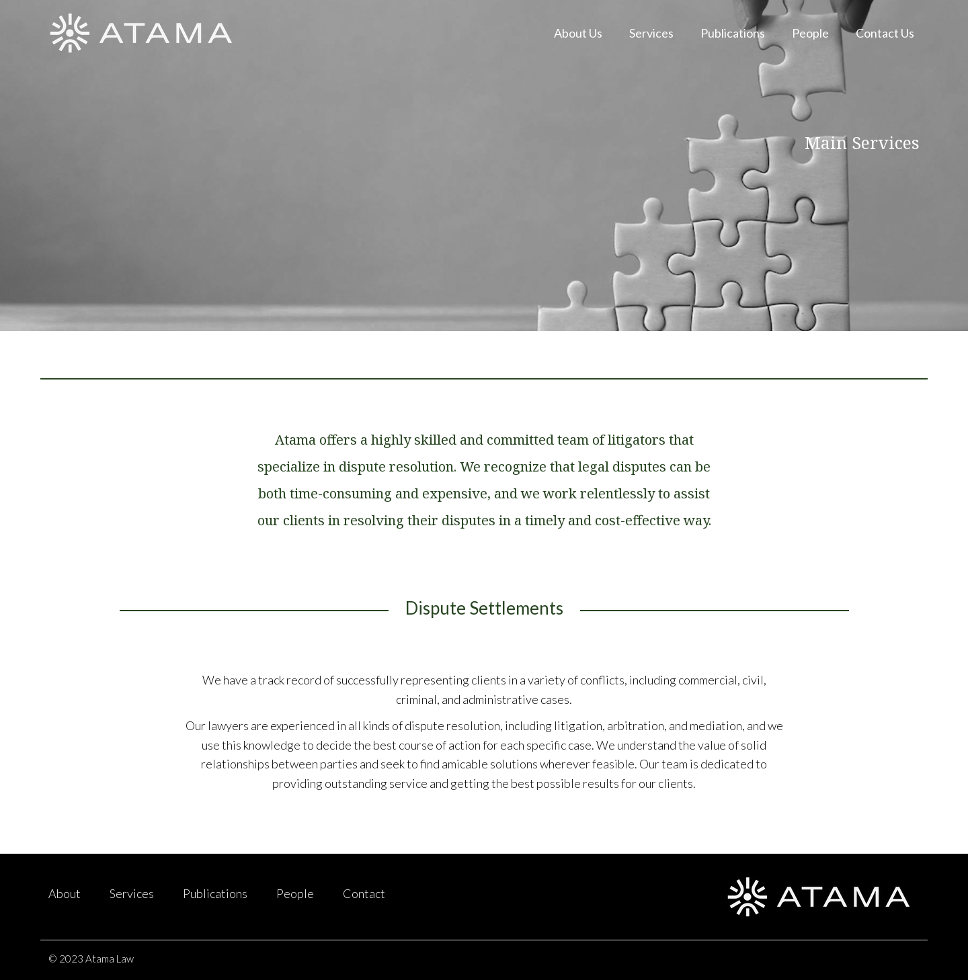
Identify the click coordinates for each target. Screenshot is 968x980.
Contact (364, 893)
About (64, 893)
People (810, 33)
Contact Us (885, 33)
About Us (578, 33)
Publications (732, 33)
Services (651, 33)
